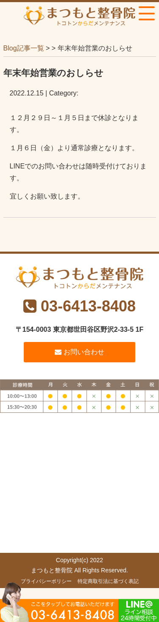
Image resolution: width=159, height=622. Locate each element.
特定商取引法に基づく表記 (108, 581)
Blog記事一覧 (23, 48)
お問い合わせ (79, 352)
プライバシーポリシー (46, 581)
